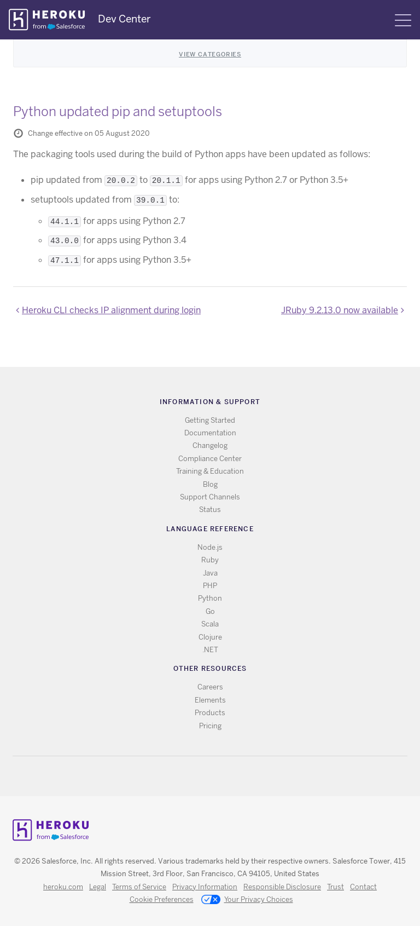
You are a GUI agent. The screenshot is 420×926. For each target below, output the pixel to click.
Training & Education (210, 471)
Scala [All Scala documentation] (210, 624)
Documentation (210, 433)
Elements (210, 700)
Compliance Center (210, 459)
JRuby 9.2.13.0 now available (339, 310)
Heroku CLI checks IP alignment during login (111, 310)
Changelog (210, 445)
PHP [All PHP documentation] (210, 586)
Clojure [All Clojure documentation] (210, 637)
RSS (185, 776)
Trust (335, 887)
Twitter (201, 776)
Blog (210, 484)
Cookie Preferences (162, 899)
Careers (210, 687)
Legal (97, 887)
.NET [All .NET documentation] (210, 650)
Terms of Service (139, 887)
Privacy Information (204, 887)
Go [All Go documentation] (210, 611)
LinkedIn (232, 776)
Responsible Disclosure (282, 887)
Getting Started (210, 420)
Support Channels (210, 497)
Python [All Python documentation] (210, 598)
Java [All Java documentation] (210, 573)
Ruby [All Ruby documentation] (210, 560)
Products (210, 713)
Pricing (210, 726)
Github (217, 776)
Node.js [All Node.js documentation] (210, 547)
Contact (363, 887)
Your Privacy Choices (247, 900)
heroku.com (63, 887)
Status (210, 509)
